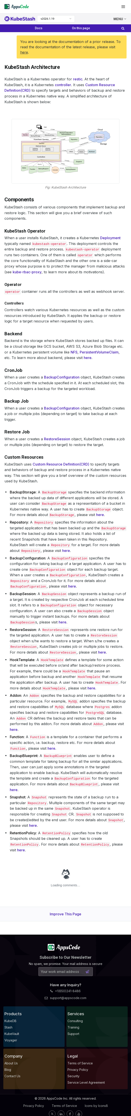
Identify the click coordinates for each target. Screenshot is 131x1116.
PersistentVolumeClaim (99, 352)
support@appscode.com (65, 998)
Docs (38, 28)
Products (13, 1013)
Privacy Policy (33, 1106)
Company (13, 1056)
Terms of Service (64, 1106)
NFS (74, 352)
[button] (123, 6)
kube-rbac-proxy (27, 272)
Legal (72, 1056)
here (24, 52)
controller (63, 85)
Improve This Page (65, 914)
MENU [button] (119, 19)
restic (77, 79)
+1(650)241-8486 (65, 991)
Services (75, 1013)
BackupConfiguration (61, 377)
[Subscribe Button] (87, 971)
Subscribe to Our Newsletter (65, 957)
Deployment (110, 238)
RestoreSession (57, 439)
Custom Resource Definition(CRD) (61, 464)
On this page (81, 28)
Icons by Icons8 (96, 1106)
